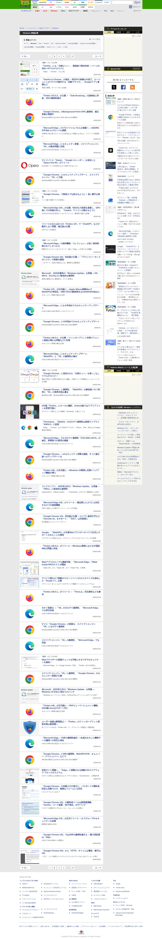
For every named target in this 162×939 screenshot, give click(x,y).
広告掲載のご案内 (58, 926)
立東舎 (74, 895)
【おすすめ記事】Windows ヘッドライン (125, 407)
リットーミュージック (79, 884)
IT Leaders (25, 895)
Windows (34, 43)
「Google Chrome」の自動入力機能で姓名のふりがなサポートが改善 (128, 117)
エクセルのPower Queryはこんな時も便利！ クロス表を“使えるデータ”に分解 (128, 107)
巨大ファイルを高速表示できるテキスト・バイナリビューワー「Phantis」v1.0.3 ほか (128, 135)
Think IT (25, 884)
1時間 (109, 32)
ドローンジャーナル (29, 899)
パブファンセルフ (122, 898)
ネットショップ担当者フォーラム (55, 887)
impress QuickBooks (123, 891)
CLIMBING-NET (77, 906)
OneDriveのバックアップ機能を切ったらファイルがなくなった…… (128, 465)
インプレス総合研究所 (29, 891)
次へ (99, 56)
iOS (52, 43)
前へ (24, 56)
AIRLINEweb (98, 884)
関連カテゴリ (31, 40)
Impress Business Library (52, 891)
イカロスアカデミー (100, 899)
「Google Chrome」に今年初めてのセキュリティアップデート (70, 321)
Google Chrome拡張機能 (87, 43)
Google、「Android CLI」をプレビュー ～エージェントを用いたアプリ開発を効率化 (128, 249)
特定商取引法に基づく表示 (134, 926)
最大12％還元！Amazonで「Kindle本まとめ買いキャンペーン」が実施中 (128, 267)
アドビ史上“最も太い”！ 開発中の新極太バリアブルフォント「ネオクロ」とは (128, 349)
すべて (26, 43)
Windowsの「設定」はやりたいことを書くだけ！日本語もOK (128, 215)
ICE (114, 881)
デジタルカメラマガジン (30, 910)
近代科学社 (73, 910)
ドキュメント (95, 11)
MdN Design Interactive (101, 910)
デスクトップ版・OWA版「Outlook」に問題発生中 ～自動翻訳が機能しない (128, 200)
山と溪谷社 (73, 899)
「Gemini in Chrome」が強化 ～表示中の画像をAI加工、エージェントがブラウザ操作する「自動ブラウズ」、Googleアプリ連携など (71, 82)
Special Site (115, 69)
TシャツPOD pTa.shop (124, 905)
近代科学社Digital (77, 913)
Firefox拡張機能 (73, 43)
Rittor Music (73, 881)
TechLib (96, 917)
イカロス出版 (95, 881)
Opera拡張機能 (29, 47)
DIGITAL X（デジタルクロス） (54, 899)
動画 (112, 11)
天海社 (118, 884)
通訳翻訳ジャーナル (100, 891)
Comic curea (120, 887)
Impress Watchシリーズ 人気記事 (124, 367)
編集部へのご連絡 (73, 926)
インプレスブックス (50, 909)
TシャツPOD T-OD (78, 891)
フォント (120, 11)
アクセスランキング (118, 29)
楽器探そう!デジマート (79, 887)
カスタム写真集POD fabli (125, 909)
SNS (105, 11)
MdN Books (98, 906)
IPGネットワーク (119, 902)
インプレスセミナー (50, 895)
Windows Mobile (60, 43)
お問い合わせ (44, 926)
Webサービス (51, 47)
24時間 (118, 32)
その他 (65, 47)
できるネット (26, 913)
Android (46, 43)
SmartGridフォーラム (51, 884)
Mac (40, 43)
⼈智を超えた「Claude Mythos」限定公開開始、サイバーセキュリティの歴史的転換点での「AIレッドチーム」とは (128, 172)
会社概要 (102, 926)
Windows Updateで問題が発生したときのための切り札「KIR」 (128, 450)
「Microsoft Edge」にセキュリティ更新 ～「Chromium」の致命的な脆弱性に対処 (128, 233)
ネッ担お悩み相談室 (29, 903)
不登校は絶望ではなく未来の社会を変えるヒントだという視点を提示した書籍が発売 (128, 182)
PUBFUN (116, 895)
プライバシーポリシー (89, 926)
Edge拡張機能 (40, 47)
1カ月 (138, 32)
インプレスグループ (115, 926)
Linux (59, 47)
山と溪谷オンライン (78, 902)
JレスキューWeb (99, 895)
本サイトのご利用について (28, 926)
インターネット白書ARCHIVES (33, 917)
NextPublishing (49, 913)
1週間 (128, 32)
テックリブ (95, 913)
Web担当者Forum (28, 887)
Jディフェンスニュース (102, 887)
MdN (92, 903)
